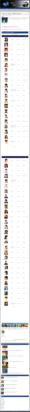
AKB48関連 (3, 403)
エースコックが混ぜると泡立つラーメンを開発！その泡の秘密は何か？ (3, 334)
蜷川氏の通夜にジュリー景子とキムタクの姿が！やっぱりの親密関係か (9, 328)
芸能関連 (7, 8)
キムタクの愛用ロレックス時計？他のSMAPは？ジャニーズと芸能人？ (6, 328)
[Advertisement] (15, 25)
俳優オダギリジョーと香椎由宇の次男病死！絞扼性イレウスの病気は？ (3, 328)
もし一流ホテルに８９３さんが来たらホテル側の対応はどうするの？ (26, 328)
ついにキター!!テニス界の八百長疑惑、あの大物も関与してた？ (17, 328)
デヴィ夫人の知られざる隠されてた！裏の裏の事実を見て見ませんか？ (14, 360)
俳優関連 (2, 402)
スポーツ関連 (3, 400)
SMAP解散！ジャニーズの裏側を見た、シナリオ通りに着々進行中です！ (20, 328)
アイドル (2, 405)
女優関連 (15, 8)
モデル (2, 404)
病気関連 (2, 406)
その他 (2, 407)
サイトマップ (23, 8)
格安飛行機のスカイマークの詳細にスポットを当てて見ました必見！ (12, 328)
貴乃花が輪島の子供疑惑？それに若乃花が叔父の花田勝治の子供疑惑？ (14, 328)
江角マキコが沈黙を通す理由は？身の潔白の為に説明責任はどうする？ (21, 338)
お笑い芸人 (19, 8)
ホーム (2, 8)
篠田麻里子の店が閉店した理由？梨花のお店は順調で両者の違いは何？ (14, 349)
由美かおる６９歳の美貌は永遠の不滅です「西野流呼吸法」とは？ (10, 383)
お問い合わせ (27, 8)
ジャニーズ (11, 8)
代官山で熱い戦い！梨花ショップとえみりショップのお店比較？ (23, 328)
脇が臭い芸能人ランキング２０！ (11, 366)
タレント (2, 399)
